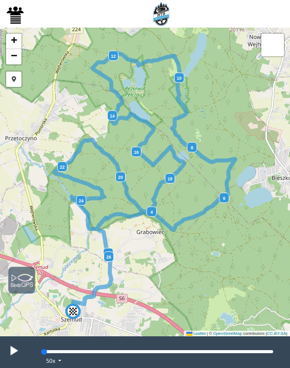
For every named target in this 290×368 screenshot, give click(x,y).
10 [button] (179, 78)
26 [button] (108, 257)
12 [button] (113, 56)
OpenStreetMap (227, 333)
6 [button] (224, 198)
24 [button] (81, 200)
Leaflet (196, 333)
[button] (73, 311)
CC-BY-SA (276, 333)
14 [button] (112, 116)
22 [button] (62, 167)
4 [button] (152, 212)
